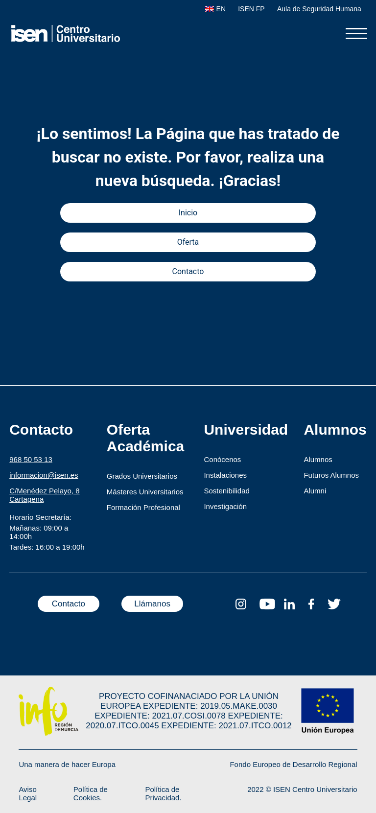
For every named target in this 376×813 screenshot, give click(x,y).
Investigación (225, 506)
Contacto (188, 271)
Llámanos (152, 603)
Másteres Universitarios (145, 492)
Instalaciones (225, 475)
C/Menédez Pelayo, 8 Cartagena (44, 495)
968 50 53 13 (30, 459)
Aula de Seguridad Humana (319, 9)
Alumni (315, 491)
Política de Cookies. (90, 793)
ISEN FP (251, 9)
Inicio (188, 212)
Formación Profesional (143, 507)
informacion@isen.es (43, 475)
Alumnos (318, 459)
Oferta (188, 242)
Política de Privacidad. (163, 793)
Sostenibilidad (226, 491)
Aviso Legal (28, 793)
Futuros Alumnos (331, 475)
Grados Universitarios (142, 476)
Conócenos (222, 459)
